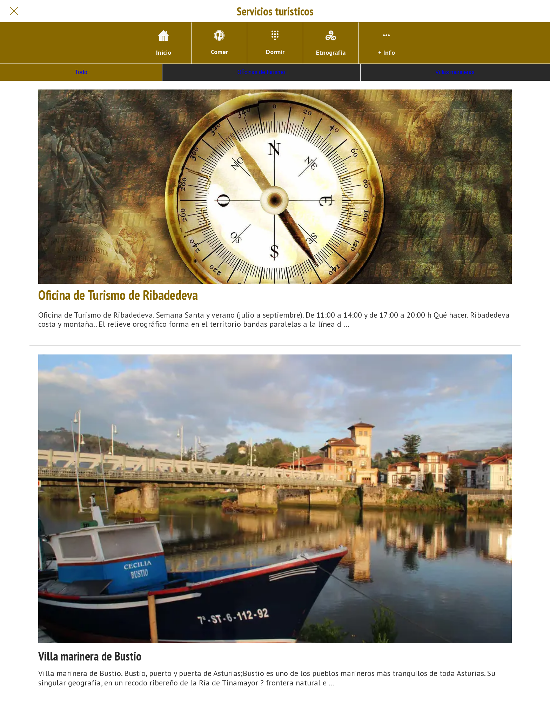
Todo (81, 72)
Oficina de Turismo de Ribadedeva (118, 295)
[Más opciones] (386, 43)
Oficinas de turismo (261, 72)
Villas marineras (455, 72)
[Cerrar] (14, 11)
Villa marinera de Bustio (89, 656)
